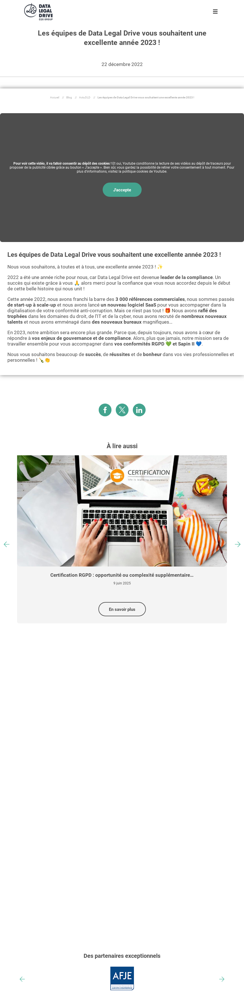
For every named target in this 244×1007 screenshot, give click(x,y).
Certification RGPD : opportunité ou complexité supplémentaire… (122, 575)
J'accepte (122, 190)
